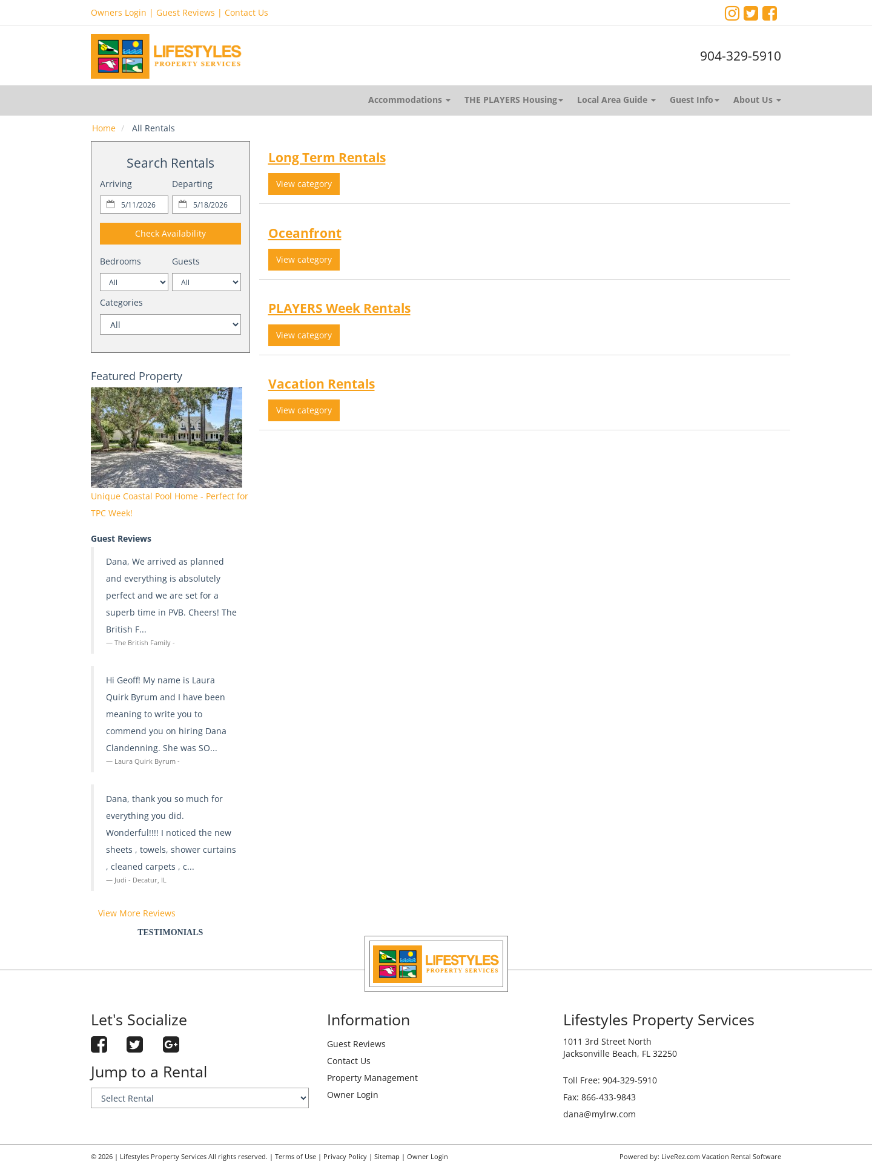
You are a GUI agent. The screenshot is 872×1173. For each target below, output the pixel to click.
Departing (192, 183)
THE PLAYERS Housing (513, 99)
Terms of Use (295, 1156)
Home (104, 128)
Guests (186, 261)
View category (304, 183)
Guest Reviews (185, 12)
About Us (757, 99)
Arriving (116, 183)
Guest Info (694, 99)
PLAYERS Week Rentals (339, 308)
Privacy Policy (345, 1156)
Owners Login (119, 12)
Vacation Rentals (321, 383)
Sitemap (387, 1156)
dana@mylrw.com (599, 1114)
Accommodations (409, 99)
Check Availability (170, 233)
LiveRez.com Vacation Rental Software (721, 1156)
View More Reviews (137, 913)
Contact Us (246, 12)
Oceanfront (305, 233)
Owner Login (352, 1094)
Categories (121, 302)
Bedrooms (120, 261)
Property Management (372, 1077)
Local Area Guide (616, 99)
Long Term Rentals (327, 157)
